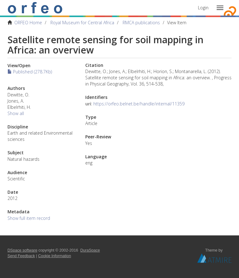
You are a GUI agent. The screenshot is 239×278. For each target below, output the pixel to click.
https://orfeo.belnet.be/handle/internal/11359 (139, 104)
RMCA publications (141, 22)
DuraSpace (90, 250)
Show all (15, 113)
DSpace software (22, 250)
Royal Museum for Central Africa (82, 22)
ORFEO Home (28, 22)
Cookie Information (54, 256)
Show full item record (28, 218)
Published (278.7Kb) (29, 72)
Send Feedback (21, 256)
